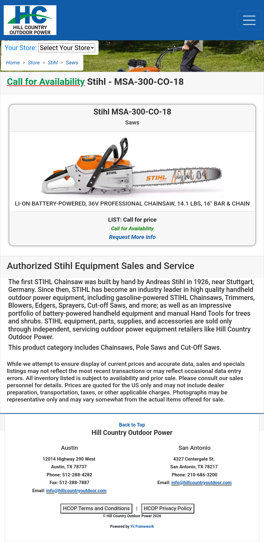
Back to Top (132, 425)
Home (13, 62)
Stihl (53, 62)
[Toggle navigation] (249, 20)
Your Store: (21, 48)
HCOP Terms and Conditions (96, 508)
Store (34, 62)
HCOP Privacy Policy (168, 508)
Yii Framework (142, 526)
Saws (72, 62)
